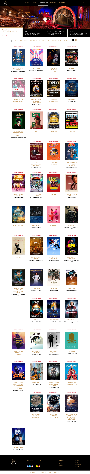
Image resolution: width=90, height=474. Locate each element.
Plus (85, 3)
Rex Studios (53, 3)
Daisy (36, 131)
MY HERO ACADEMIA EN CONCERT (36, 194)
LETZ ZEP (53, 194)
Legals (50, 472)
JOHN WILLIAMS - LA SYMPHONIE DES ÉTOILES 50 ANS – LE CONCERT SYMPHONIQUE (71, 416)
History (61, 465)
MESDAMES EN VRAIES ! (54, 226)
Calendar (61, 460)
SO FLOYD (36, 320)
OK (40, 460)
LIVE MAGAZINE (36, 68)
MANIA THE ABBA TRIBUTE (18, 194)
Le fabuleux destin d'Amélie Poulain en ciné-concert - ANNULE (18, 133)
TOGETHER (54, 131)
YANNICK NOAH (71, 288)
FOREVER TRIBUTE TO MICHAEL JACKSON (18, 353)
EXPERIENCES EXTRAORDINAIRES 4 (54, 100)
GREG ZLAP (18, 257)
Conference (54, 40)
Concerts (16, 40)
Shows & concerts (43, 3)
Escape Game (62, 3)
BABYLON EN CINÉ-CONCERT (36, 257)
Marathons (26, 40)
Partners (61, 462)
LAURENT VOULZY (71, 351)
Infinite (66, 40)
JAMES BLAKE (71, 225)
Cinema (34, 3)
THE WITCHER (53, 288)
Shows (20, 40)
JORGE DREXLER (36, 225)
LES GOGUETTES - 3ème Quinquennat (72, 383)
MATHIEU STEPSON (18, 447)
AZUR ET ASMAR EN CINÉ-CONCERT (54, 257)
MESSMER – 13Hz (71, 320)
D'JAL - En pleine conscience (71, 257)
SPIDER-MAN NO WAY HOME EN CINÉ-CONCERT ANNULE (36, 101)
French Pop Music (34, 40)
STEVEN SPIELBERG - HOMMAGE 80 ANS (18, 226)
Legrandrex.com (32, 472)
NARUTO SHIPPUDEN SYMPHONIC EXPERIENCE (71, 164)
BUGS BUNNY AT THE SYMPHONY (18, 68)
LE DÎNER (71, 68)
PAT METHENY (71, 131)
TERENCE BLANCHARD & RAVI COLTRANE (36, 164)
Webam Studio (56, 472)
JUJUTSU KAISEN (71, 99)
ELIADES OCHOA (36, 382)
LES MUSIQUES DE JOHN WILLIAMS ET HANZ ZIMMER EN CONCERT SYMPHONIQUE (18, 385)
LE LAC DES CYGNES (54, 320)
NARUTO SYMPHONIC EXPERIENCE (54, 163)
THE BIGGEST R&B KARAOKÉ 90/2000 (18, 100)
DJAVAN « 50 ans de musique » (72, 194)
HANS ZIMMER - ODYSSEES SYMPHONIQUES (54, 415)
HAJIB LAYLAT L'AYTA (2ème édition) (54, 69)
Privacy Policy (44, 472)
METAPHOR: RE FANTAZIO (36, 352)
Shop (60, 464)
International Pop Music (44, 40)
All (11, 40)
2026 (38, 472)
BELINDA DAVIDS (36, 288)
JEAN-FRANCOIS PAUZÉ (54, 352)
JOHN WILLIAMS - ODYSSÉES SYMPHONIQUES (36, 415)
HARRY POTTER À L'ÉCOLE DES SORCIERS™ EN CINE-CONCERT (18, 290)
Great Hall (28, 3)
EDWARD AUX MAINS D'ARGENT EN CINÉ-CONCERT (54, 384)
